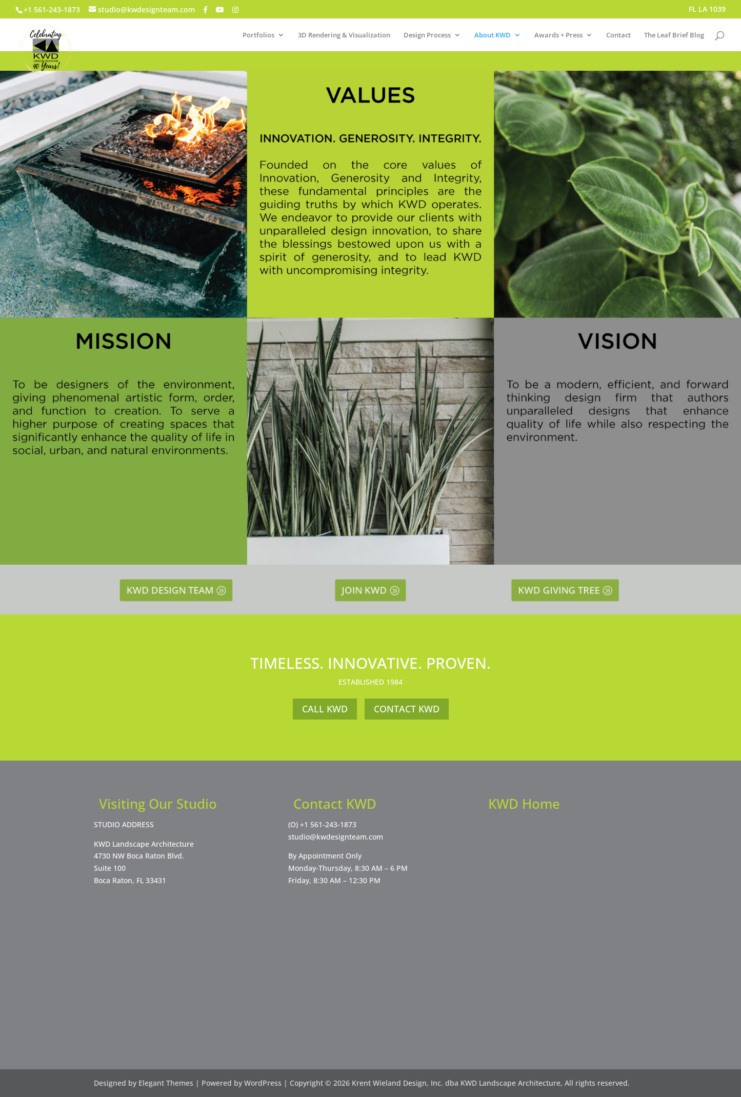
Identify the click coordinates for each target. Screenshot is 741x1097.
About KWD (492, 35)
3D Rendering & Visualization (344, 35)
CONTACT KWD (406, 709)
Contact (618, 35)
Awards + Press (558, 35)
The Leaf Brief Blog (674, 35)
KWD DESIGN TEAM (172, 590)
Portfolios (258, 35)
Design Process (427, 35)
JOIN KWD (366, 590)
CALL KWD (325, 709)
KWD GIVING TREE (561, 590)
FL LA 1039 (707, 10)
